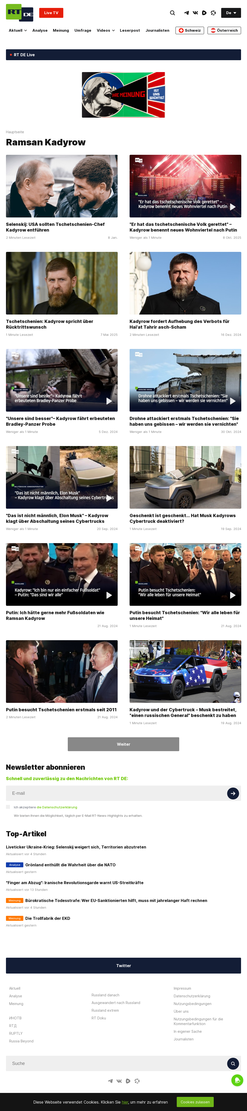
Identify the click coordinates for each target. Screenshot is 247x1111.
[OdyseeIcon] (213, 13)
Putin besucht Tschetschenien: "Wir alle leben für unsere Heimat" (185, 615)
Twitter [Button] (123, 965)
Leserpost (130, 30)
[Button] (233, 793)
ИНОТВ (15, 1018)
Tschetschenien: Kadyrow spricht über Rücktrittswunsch (49, 324)
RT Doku (99, 1018)
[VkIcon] (195, 13)
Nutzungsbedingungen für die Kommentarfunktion (198, 1021)
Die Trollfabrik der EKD (47, 918)
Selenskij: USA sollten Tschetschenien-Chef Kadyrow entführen (55, 227)
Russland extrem (105, 1010)
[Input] (123, 793)
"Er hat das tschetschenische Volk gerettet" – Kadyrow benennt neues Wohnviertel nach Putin (183, 227)
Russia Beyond (21, 1041)
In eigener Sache (188, 1031)
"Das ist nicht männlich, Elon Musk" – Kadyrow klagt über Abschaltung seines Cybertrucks (57, 518)
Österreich (224, 30)
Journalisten (157, 30)
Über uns (181, 1011)
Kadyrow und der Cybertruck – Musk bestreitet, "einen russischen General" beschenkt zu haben (183, 712)
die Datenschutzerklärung (57, 807)
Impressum (182, 988)
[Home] (19, 13)
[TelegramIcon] (186, 13)
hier (125, 1102)
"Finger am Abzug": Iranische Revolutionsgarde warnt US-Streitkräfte (74, 882)
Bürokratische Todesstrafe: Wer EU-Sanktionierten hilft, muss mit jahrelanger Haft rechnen (116, 900)
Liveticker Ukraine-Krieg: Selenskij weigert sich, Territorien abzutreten (76, 847)
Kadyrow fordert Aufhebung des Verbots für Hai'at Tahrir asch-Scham (180, 324)
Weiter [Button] (123, 744)
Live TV (51, 12)
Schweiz (190, 30)
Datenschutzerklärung (192, 996)
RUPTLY (16, 1033)
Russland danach (105, 995)
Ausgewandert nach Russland (116, 1003)
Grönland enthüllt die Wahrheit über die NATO (70, 864)
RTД (13, 1026)
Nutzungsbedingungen (193, 1004)
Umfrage (82, 30)
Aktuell (18, 30)
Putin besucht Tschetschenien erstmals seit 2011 (61, 709)
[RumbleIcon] (204, 13)
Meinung (61, 30)
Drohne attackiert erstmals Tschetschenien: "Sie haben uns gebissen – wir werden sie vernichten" (184, 421)
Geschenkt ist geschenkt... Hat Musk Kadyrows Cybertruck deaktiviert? (183, 518)
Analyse (40, 30)
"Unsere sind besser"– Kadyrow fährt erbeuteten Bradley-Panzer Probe (60, 421)
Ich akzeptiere (45, 807)
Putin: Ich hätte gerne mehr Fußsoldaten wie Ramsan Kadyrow (55, 615)
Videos (106, 30)
